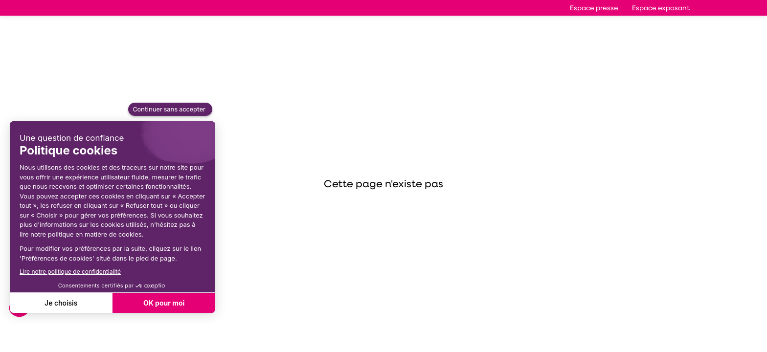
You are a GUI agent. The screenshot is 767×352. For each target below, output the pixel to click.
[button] (594, 8)
